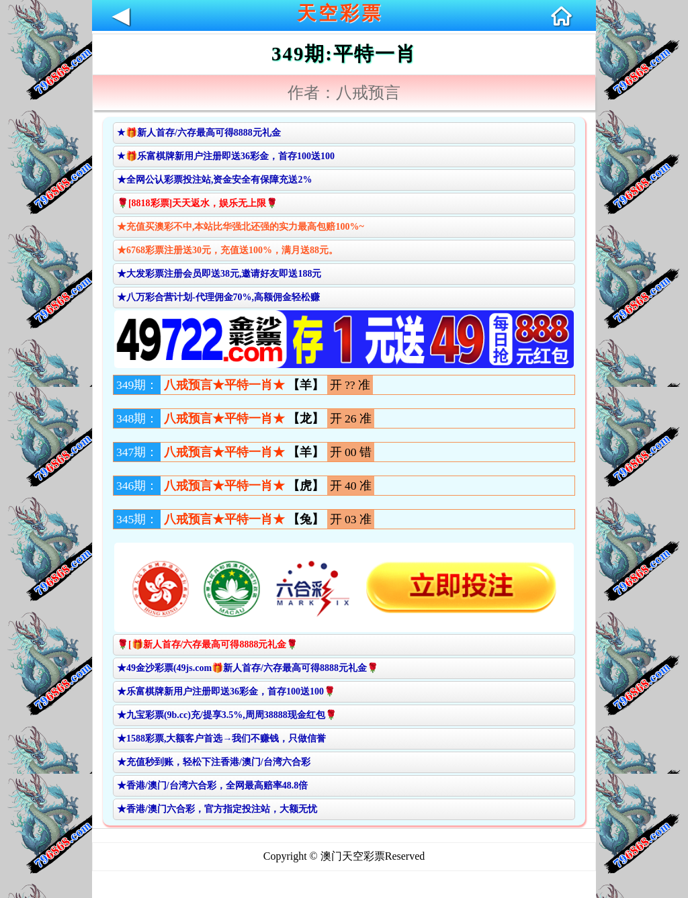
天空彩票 (340, 13)
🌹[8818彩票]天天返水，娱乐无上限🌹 (197, 203)
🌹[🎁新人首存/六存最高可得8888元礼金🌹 (207, 644)
